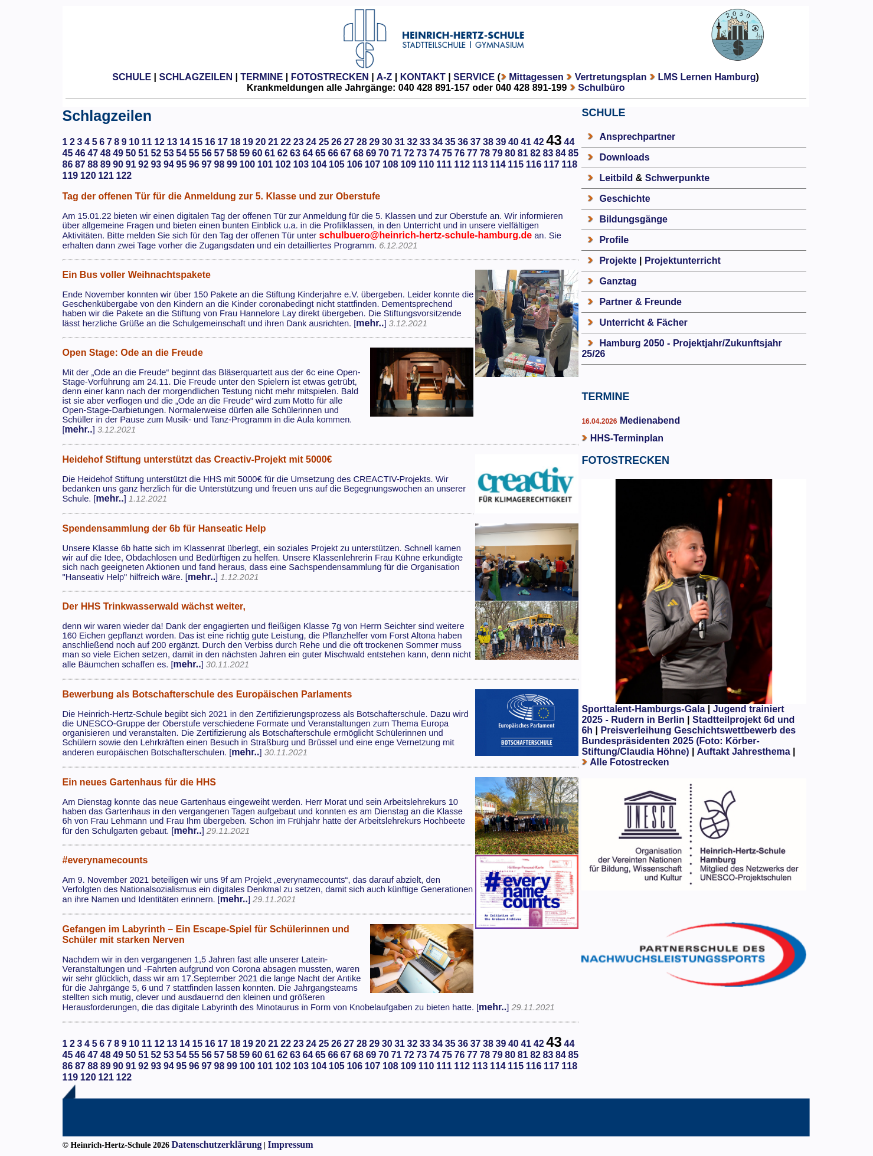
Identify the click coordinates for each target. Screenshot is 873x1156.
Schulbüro (601, 88)
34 (437, 142)
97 (206, 164)
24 (311, 142)
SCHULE (131, 77)
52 (156, 153)
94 (169, 164)
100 (247, 164)
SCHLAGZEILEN (196, 77)
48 (105, 153)
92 (143, 164)
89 (105, 164)
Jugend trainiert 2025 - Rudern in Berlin (682, 714)
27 (349, 142)
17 (222, 142)
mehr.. (370, 323)
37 (475, 142)
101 (265, 164)
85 (573, 153)
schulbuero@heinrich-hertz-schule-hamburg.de (425, 235)
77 (472, 153)
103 (301, 164)
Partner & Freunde (640, 302)
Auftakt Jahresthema (743, 751)
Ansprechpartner (637, 137)
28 (362, 142)
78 (484, 153)
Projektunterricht (683, 261)
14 (184, 142)
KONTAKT (423, 77)
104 (319, 164)
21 (273, 142)
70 (383, 153)
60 (257, 153)
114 (498, 164)
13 (172, 142)
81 (523, 153)
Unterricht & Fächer (643, 322)
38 (488, 142)
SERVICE (474, 77)
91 (131, 164)
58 (232, 153)
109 (408, 164)
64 (308, 153)
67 (346, 153)
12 (159, 142)
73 (421, 153)
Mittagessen (536, 77)
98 (219, 164)
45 (68, 153)
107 (373, 164)
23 (298, 142)
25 (324, 142)
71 (396, 153)
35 (450, 142)
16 (210, 142)
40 (513, 142)
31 (399, 142)
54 (181, 153)
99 (232, 164)
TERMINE (261, 77)
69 (371, 153)
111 (444, 164)
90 (118, 164)
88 (92, 164)
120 (88, 176)
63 (295, 153)
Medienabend (648, 420)
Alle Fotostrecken (629, 762)
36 (462, 142)
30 (387, 142)
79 (497, 153)
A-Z (385, 77)
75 (447, 153)
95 (181, 164)
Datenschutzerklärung (217, 1144)
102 (283, 164)
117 (552, 164)
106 (354, 164)
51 (143, 153)
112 (462, 164)
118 (569, 164)
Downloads (624, 157)
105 (337, 164)
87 (80, 164)
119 (71, 176)
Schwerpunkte (677, 178)
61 (269, 153)
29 (374, 142)
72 (409, 153)
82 (535, 153)
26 (336, 142)
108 (390, 164)
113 (480, 164)
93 (156, 164)
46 (80, 153)
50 (131, 153)
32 (412, 142)
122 (124, 176)
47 (92, 153)
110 (426, 164)
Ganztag (617, 281)
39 (501, 142)
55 (194, 153)
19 (248, 142)
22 (285, 142)
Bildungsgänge (633, 219)
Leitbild (616, 178)
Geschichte (624, 199)
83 (548, 153)
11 (147, 142)
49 (118, 153)
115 (516, 164)
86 (68, 164)
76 (460, 153)
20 (261, 142)
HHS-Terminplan (626, 438)
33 (425, 142)
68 (358, 153)
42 (539, 142)
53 (169, 153)
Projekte (617, 261)
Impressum (290, 1144)
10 (134, 142)
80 (510, 153)
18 (235, 142)
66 (333, 153)
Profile (614, 240)
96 (194, 164)
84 (560, 153)
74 (434, 153)
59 (244, 153)
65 (320, 153)
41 (526, 142)
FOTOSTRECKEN (330, 77)
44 (569, 142)
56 (206, 153)
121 (106, 176)
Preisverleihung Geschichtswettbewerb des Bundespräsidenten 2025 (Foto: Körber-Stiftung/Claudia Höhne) (688, 741)
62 (282, 153)
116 (534, 164)
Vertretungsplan (611, 77)
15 (197, 142)
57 (219, 153)
